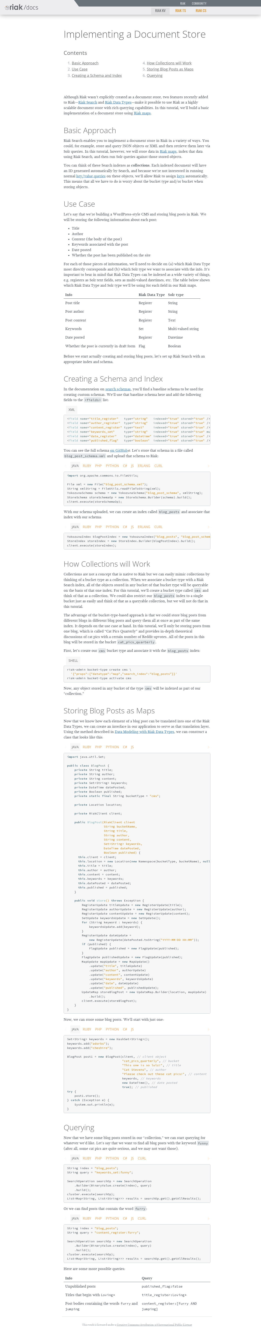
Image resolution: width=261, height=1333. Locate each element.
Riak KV (160, 10)
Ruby (87, 465)
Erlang (144, 465)
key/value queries (91, 176)
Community (199, 3)
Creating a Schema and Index (97, 75)
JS (132, 465)
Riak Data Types (118, 102)
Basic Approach (85, 63)
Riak (182, 3)
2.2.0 (42, 25)
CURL (158, 465)
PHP (98, 465)
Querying (155, 75)
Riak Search (87, 102)
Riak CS (201, 10)
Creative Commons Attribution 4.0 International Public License (154, 1324)
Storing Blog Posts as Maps (170, 69)
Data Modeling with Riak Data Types (144, 732)
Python (112, 465)
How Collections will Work (169, 63)
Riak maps (142, 113)
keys (181, 176)
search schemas (118, 389)
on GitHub (119, 450)
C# (125, 465)
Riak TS (180, 10)
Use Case (79, 69)
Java (75, 465)
